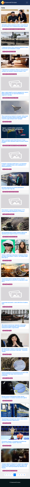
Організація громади (12, 74)
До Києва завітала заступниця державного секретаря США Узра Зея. (13, 188)
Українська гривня (13, 236)
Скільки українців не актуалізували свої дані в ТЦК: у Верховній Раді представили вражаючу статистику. (15, 374)
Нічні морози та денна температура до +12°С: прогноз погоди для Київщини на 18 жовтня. (13, 210)
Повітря (7, 214)
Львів (6, 284)
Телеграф (7, 236)
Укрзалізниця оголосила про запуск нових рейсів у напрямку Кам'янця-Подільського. (15, 419)
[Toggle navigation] (27, 2)
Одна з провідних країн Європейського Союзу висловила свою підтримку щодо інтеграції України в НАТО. (15, 141)
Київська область (12, 51)
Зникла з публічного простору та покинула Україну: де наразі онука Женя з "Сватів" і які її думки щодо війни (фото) (15, 256)
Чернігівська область (14, 97)
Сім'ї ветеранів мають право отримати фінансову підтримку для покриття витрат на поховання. (14, 233)
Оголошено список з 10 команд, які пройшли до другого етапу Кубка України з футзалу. (14, 442)
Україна (6, 121)
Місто (6, 74)
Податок (10, 306)
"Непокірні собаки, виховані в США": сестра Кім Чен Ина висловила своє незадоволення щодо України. (15, 25)
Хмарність (12, 214)
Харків (11, 378)
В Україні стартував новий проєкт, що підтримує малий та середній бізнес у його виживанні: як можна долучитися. (14, 165)
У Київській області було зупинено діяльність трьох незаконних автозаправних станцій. (15, 48)
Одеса (9, 423)
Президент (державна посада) (11, 145)
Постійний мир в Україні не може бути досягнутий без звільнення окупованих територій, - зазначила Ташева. (14, 350)
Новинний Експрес (9, 2)
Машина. (7, 97)
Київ (3, 29)
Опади (4, 214)
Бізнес (4, 51)
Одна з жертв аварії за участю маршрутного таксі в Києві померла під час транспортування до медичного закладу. (15, 94)
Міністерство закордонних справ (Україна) (16, 29)
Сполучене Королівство (13, 191)
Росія (6, 29)
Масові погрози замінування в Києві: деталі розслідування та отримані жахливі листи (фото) (14, 397)
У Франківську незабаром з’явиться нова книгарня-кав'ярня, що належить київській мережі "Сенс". (15, 70)
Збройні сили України (22, 145)
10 (24, 474)
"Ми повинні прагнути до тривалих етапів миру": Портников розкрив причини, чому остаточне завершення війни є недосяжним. (14, 326)
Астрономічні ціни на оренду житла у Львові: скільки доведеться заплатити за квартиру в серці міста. (15, 280)
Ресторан (7, 378)
